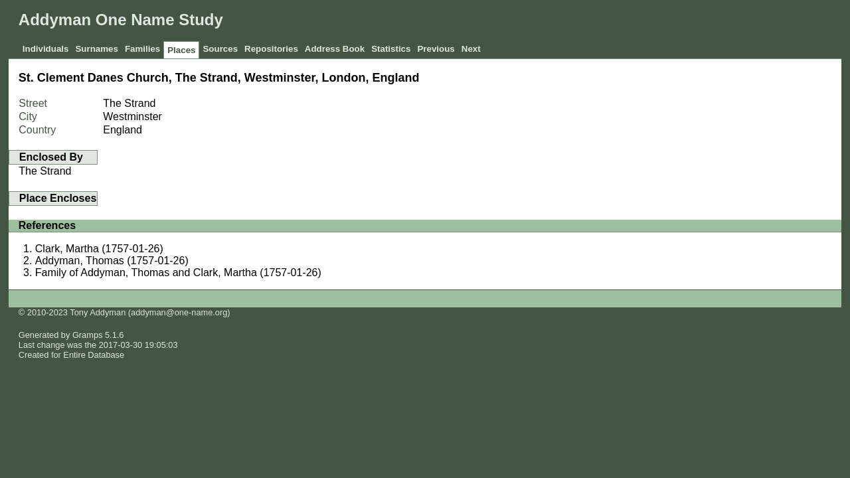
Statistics (390, 49)
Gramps (87, 335)
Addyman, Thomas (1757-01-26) (112, 260)
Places (181, 50)
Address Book (335, 49)
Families (142, 49)
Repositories (271, 49)
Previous (435, 49)
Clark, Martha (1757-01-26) (99, 248)
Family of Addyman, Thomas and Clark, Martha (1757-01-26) (178, 272)
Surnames (96, 49)
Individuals (46, 49)
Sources (220, 49)
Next (471, 49)
